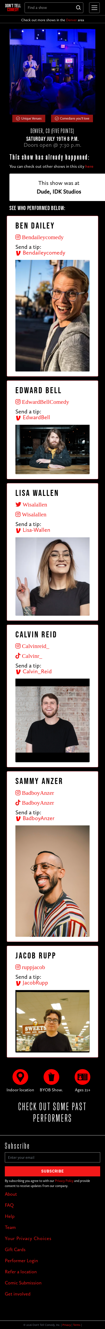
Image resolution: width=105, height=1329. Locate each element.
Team (10, 1227)
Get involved (18, 1294)
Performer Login (21, 1260)
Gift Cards (15, 1249)
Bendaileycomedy (40, 252)
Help (9, 1216)
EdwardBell (32, 417)
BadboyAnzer (34, 818)
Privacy (66, 1325)
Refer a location (21, 1272)
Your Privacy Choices (28, 1238)
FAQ (9, 1205)
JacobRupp (31, 982)
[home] (13, 7)
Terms (76, 1325)
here (89, 166)
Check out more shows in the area (52, 20)
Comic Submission (23, 1283)
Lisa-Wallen (32, 529)
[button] (93, 7)
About (11, 1194)
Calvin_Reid (33, 671)
